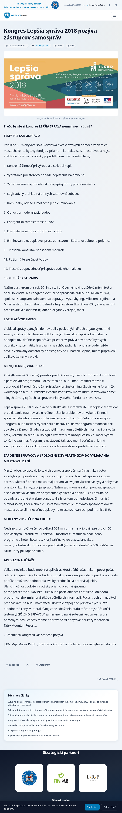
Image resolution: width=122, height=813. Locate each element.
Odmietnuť (109, 807)
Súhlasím (92, 807)
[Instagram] (115, 4)
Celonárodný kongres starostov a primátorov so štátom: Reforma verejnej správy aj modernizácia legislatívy (60, 710)
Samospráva (42, 45)
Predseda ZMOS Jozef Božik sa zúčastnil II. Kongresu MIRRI (36, 725)
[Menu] (114, 15)
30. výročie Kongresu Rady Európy (24, 730)
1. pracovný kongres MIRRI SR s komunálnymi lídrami (33, 735)
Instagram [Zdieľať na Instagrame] (43, 664)
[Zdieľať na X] (27, 665)
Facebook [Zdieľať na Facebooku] (12, 664)
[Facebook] (109, 4)
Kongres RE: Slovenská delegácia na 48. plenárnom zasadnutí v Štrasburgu (44, 720)
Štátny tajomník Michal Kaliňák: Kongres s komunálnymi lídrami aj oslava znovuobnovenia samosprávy (57, 715)
